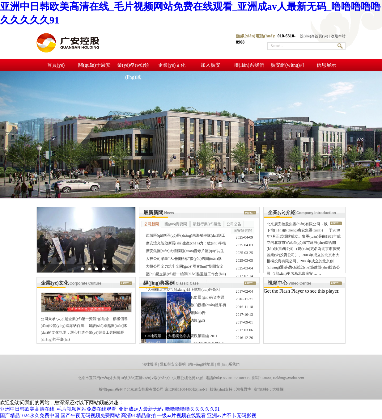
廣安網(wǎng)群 (287, 65)
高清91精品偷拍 (138, 415)
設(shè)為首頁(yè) (314, 36)
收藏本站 (338, 36)
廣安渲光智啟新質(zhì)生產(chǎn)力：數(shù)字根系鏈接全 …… (186, 244)
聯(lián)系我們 (249, 65)
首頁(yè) (56, 65)
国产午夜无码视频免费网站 (90, 415)
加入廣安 (210, 65)
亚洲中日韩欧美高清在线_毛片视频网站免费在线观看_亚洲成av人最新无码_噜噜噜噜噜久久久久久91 (110, 409)
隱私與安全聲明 (173, 364)
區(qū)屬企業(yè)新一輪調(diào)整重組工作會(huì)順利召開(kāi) (186, 275)
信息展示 (326, 65)
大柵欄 (277, 389)
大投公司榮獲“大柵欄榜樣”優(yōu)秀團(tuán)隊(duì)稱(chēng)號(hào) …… (184, 259)
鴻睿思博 (243, 389)
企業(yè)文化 (172, 65)
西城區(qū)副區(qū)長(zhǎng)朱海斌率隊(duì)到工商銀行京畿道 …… (186, 236)
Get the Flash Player (284, 291)
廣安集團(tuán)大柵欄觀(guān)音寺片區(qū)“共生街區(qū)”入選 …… (185, 252)
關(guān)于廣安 (94, 65)
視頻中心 (289, 283)
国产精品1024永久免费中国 (29, 415)
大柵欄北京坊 (179, 336)
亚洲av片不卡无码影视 (231, 415)
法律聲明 (149, 364)
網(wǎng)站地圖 (201, 364)
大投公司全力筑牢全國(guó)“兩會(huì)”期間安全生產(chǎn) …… (185, 267)
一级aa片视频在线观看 (181, 415)
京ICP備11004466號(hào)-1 (186, 389)
